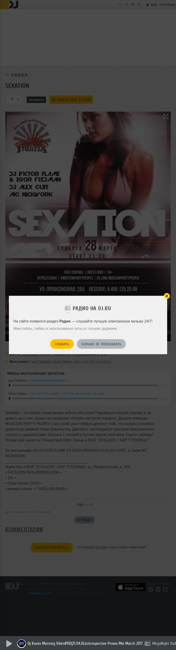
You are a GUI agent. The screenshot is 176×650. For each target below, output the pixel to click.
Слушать (62, 344)
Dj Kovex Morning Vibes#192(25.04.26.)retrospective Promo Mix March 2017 (85, 643)
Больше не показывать (101, 344)
